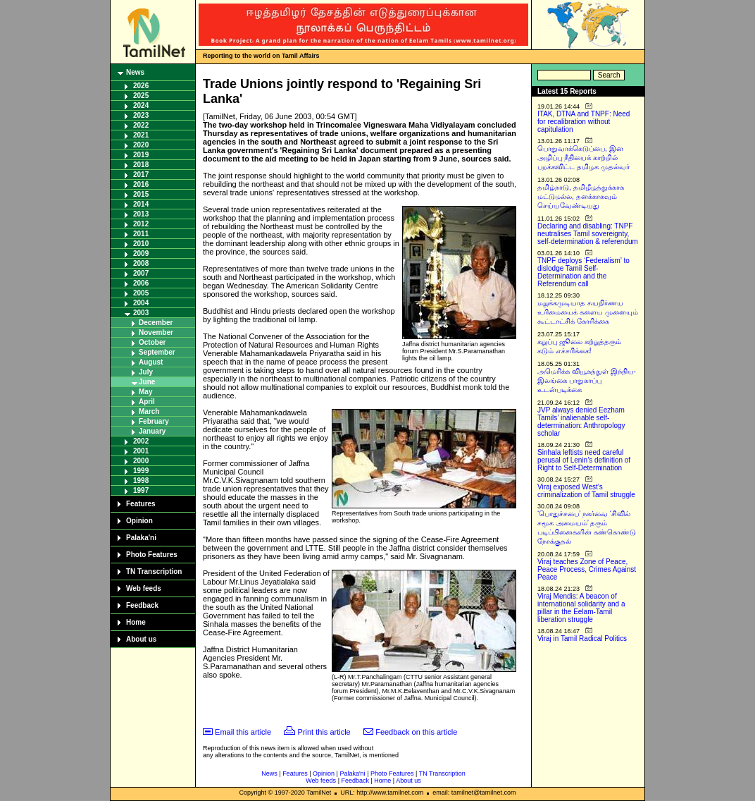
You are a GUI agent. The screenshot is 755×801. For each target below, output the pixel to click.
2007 (141, 273)
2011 (141, 234)
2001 (141, 451)
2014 (141, 204)
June (147, 382)
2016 (141, 184)
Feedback (142, 605)
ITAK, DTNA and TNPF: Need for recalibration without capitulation (583, 121)
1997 (141, 490)
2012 (141, 224)
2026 (141, 86)
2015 (141, 194)
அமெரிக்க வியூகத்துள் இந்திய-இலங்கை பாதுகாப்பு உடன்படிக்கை (586, 380)
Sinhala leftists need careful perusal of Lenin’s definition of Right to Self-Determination (583, 460)
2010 (141, 243)
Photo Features (151, 554)
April (147, 401)
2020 (141, 145)
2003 (141, 313)
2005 (141, 293)
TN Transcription (154, 571)
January (152, 431)
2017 (141, 174)
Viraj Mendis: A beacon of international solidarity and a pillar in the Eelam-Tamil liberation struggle (581, 607)
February (154, 421)
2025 (141, 95)
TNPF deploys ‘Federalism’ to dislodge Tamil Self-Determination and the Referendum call (583, 272)
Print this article (324, 732)
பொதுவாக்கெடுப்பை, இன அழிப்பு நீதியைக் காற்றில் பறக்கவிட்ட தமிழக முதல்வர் (583, 158)
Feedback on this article (416, 732)
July (146, 372)
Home (136, 622)
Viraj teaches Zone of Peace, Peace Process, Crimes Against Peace (586, 569)
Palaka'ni (141, 538)
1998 (141, 480)
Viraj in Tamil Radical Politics (582, 638)
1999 (141, 471)
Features (141, 504)
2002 (141, 441)
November (156, 332)
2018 (141, 165)
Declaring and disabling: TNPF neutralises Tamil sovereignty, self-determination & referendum (587, 233)
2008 (141, 263)
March (149, 411)
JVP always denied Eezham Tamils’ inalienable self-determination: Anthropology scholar (581, 421)
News (135, 72)
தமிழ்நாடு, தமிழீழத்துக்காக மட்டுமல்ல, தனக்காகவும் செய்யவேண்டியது (580, 196)
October (152, 342)
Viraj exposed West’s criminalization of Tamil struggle (586, 491)
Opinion (139, 521)
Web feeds (143, 588)
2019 (141, 155)
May (145, 392)
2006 (141, 283)
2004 (141, 303)
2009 (141, 253)
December (156, 322)
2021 (141, 135)
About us (141, 639)
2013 (141, 214)
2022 (141, 125)
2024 (141, 105)
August (151, 362)
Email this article (243, 732)
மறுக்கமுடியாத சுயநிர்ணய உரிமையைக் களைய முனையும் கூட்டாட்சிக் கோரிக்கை (587, 312)
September (157, 352)
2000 (141, 461)
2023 (141, 115)
